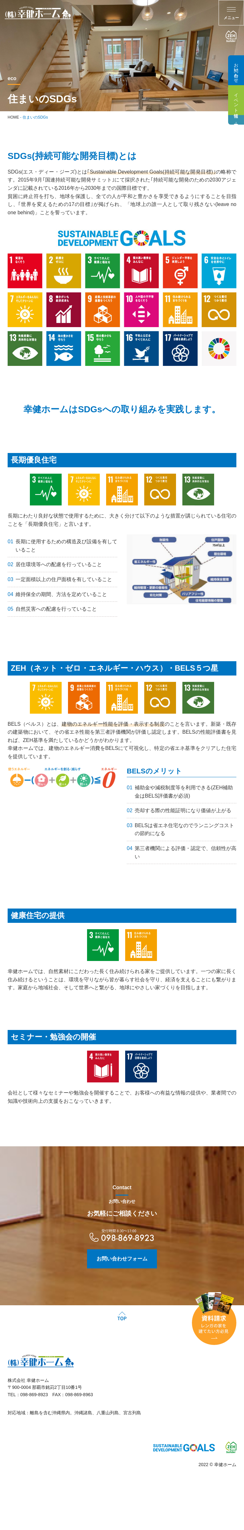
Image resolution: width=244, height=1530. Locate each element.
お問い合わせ (236, 70)
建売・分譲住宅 (236, 120)
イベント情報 (236, 100)
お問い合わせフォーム (122, 1274)
